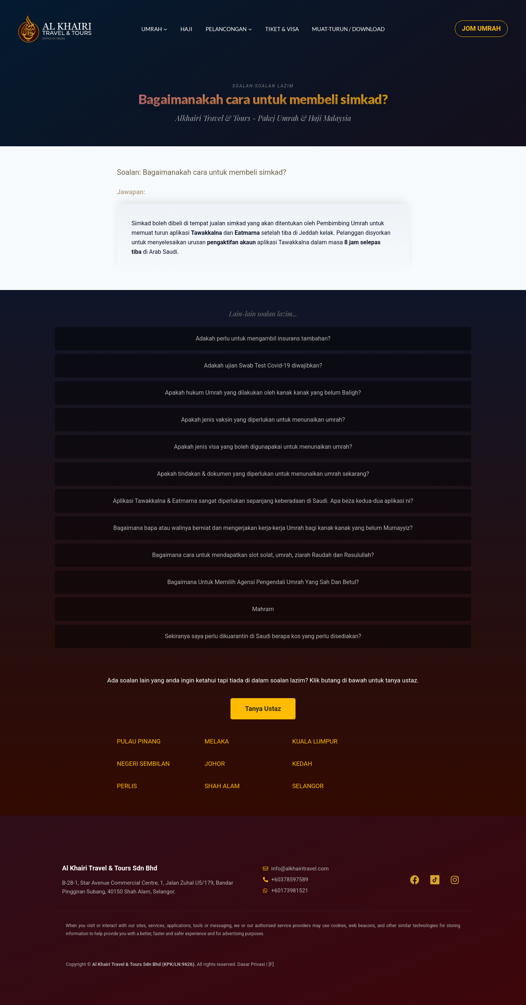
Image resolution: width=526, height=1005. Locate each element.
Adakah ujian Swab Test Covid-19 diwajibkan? (263, 365)
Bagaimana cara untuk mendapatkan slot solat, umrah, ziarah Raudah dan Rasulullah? (263, 555)
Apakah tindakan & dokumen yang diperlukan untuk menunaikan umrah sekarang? (263, 473)
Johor (215, 763)
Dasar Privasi (251, 964)
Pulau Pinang (139, 741)
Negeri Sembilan (143, 763)
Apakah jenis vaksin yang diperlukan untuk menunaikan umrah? (263, 419)
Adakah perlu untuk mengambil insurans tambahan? (262, 338)
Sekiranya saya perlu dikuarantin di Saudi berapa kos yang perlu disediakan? (263, 636)
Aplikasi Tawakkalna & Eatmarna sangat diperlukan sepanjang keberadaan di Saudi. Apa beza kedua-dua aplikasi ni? (263, 500)
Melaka (217, 741)
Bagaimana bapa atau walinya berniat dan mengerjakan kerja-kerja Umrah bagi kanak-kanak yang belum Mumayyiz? (262, 527)
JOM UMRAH (481, 28)
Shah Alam (222, 786)
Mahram (263, 609)
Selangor (308, 786)
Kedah (302, 763)
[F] (271, 964)
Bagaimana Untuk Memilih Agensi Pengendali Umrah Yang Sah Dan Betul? (263, 582)
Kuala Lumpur (315, 741)
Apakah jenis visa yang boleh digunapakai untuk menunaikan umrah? (263, 446)
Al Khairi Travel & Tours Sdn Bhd (109, 868)
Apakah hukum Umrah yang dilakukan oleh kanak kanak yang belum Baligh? (263, 392)
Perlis (127, 786)
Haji (186, 29)
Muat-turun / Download (348, 29)
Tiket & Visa (282, 29)
